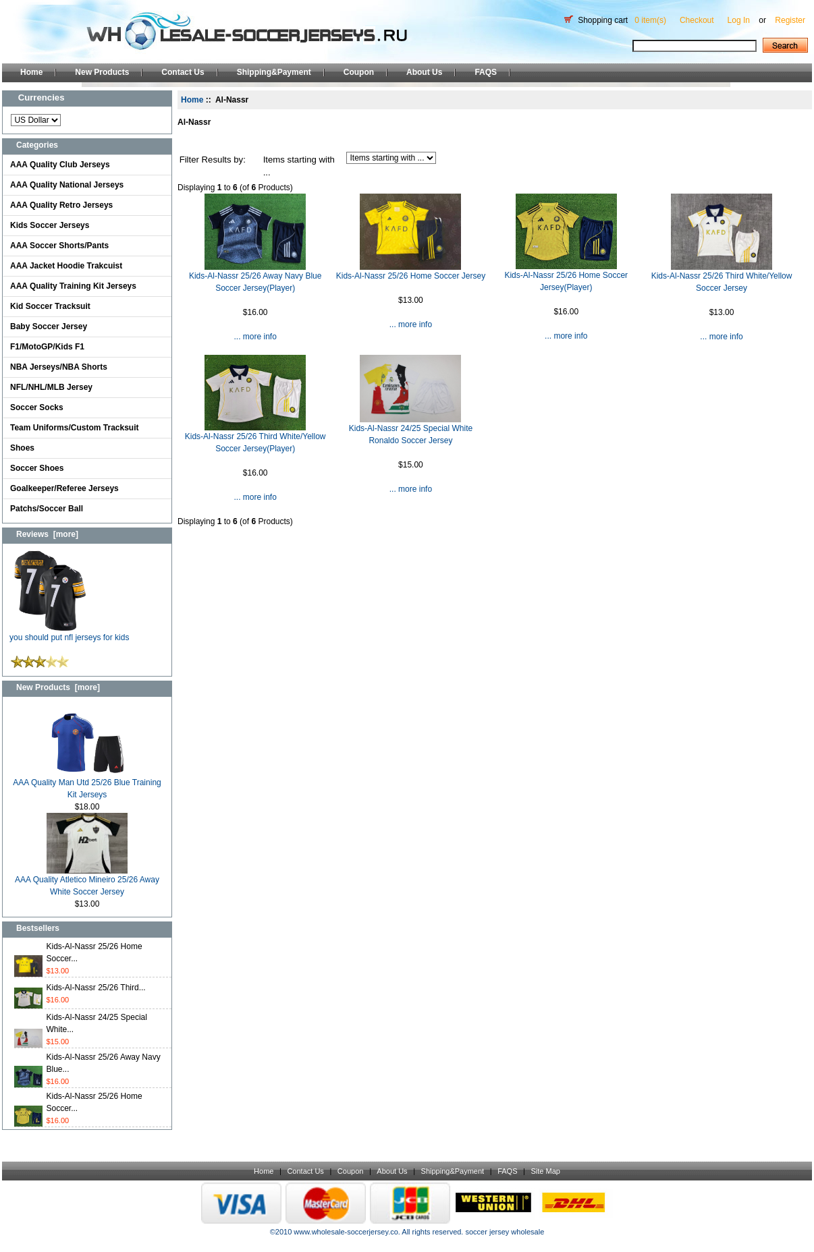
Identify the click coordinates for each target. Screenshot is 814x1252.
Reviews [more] (47, 534)
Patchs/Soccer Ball (46, 508)
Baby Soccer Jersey (48, 326)
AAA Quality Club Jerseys (60, 164)
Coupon (359, 72)
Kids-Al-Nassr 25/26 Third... (96, 987)
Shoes (22, 448)
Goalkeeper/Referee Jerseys (64, 488)
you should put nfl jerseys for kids (69, 633)
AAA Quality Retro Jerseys (61, 205)
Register (790, 20)
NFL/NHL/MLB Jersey (51, 387)
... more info (255, 336)
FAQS (485, 72)
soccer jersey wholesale (504, 1232)
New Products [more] (58, 687)
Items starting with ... (299, 166)
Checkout (697, 20)
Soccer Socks (36, 407)
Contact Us (182, 72)
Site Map (545, 1171)
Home (31, 72)
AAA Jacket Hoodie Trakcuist (66, 266)
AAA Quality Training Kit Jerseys (73, 286)
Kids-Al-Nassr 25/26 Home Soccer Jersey (410, 276)
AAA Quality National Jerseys (67, 185)
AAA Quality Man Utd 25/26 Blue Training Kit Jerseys (87, 784)
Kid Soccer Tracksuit (50, 306)
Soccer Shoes (36, 468)
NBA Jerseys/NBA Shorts (58, 367)
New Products (102, 72)
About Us (424, 72)
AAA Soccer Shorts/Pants (59, 245)
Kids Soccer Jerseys (49, 225)
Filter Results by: (213, 159)
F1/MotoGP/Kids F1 (47, 346)
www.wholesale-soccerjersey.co (346, 1232)
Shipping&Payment (274, 72)
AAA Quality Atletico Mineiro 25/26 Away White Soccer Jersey (87, 881)
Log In (739, 20)
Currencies (41, 97)
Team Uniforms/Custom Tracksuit (74, 427)
